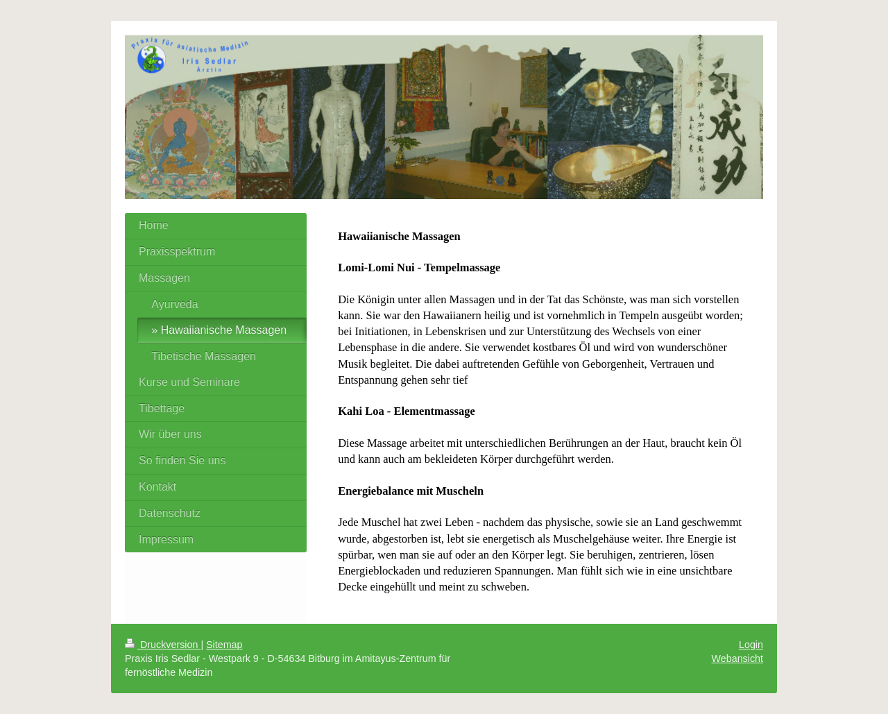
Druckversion (162, 644)
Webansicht (737, 658)
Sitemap (224, 644)
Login (751, 644)
